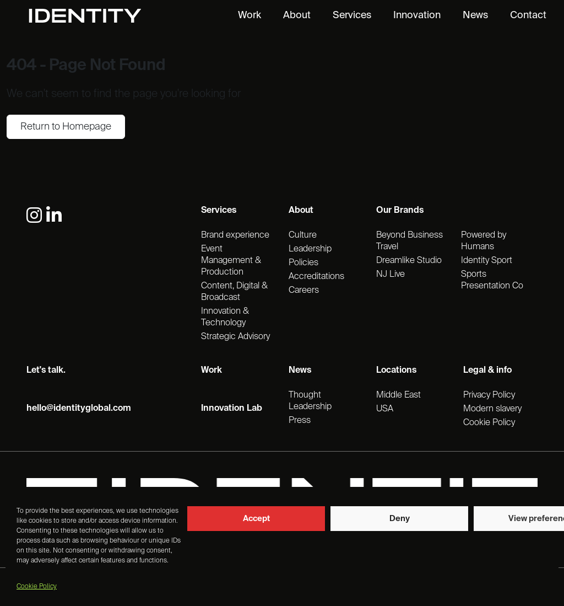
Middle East (398, 395)
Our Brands (400, 210)
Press (300, 420)
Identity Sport (486, 260)
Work (249, 15)
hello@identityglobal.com (78, 408)
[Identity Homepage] (96, 16)
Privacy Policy (489, 395)
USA (384, 409)
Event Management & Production (231, 261)
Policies (303, 263)
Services (352, 15)
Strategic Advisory (235, 337)
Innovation (417, 15)
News (475, 15)
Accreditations (316, 276)
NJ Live (390, 274)
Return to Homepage (65, 127)
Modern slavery (492, 409)
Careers (304, 290)
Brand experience (235, 235)
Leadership (310, 249)
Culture (303, 235)
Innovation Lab (231, 408)
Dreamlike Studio (409, 260)
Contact (528, 15)
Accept (256, 518)
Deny (399, 518)
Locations (396, 370)
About (297, 15)
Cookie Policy (37, 586)
